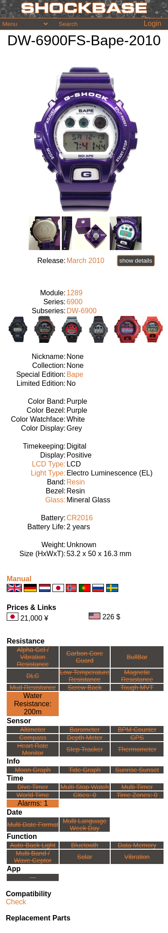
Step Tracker (84, 749)
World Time (33, 795)
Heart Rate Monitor (32, 749)
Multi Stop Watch (84, 786)
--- (33, 877)
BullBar (137, 657)
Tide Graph (84, 769)
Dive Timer (32, 786)
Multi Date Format (32, 824)
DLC (32, 675)
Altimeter (33, 729)
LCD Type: (48, 464)
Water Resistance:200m (33, 704)
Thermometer (137, 749)
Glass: (55, 500)
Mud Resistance (32, 687)
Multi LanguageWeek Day (85, 824)
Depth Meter (84, 737)
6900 (74, 302)
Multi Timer (137, 786)
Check (16, 902)
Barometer (84, 729)
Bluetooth (85, 845)
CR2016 (79, 518)
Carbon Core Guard (84, 657)
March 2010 (85, 260)
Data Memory (137, 845)
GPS (137, 737)
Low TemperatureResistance (84, 676)
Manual (19, 579)
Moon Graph (33, 769)
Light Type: (47, 473)
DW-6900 (81, 311)
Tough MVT (137, 687)
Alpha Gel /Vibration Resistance (32, 657)
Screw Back (85, 687)
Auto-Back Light (33, 845)
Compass (33, 737)
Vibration (137, 856)
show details (135, 260)
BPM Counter (137, 729)
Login (152, 23)
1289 (74, 293)
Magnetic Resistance (137, 676)
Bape (74, 374)
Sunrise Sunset (137, 769)
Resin (75, 482)
